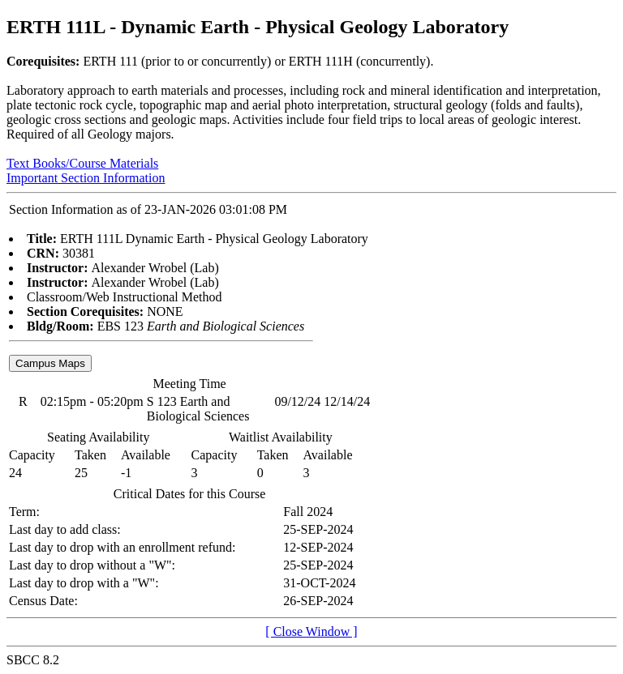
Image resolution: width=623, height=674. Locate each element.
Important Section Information (85, 178)
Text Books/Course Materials (82, 163)
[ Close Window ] (311, 631)
